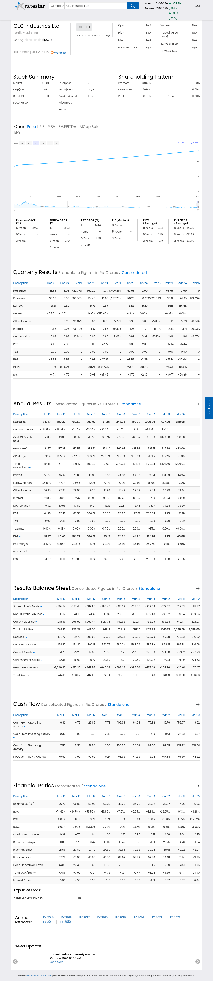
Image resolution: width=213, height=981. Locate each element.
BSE (88, 27)
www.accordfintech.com (38, 975)
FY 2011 (48, 922)
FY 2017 (84, 917)
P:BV (51, 126)
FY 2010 (65, 922)
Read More (57, 962)
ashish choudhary (28, 898)
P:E (41, 126)
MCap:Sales (90, 126)
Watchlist (60, 53)
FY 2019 (48, 917)
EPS (17, 132)
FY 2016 (102, 917)
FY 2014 (139, 917)
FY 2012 (175, 917)
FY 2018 (66, 917)
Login (198, 6)
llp (79, 898)
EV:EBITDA (67, 126)
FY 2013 (157, 917)
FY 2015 (120, 917)
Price (31, 126)
